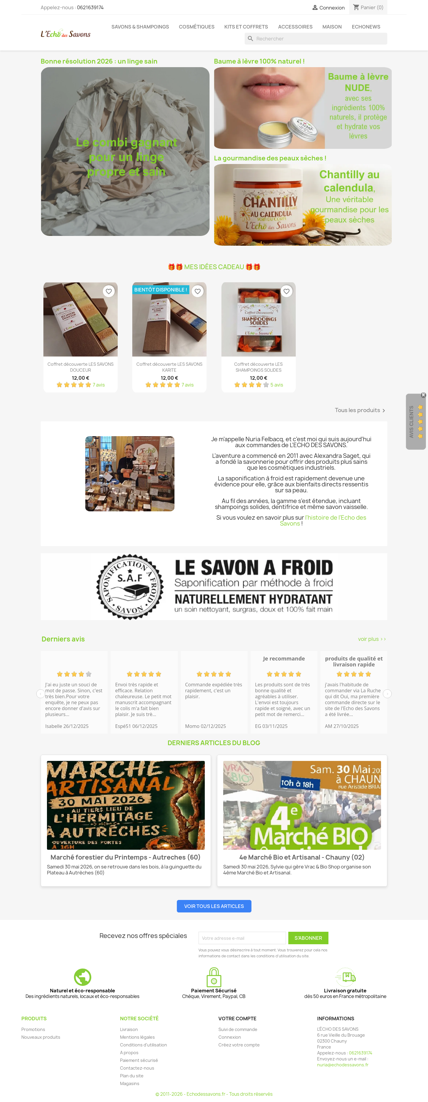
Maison (332, 26)
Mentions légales (137, 1037)
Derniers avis (63, 639)
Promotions (33, 1029)
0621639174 (90, 7)
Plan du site (132, 1076)
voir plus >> (372, 639)
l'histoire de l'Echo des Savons (323, 520)
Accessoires (295, 26)
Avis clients (411, 422)
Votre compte (237, 1018)
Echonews (366, 26)
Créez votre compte (239, 1045)
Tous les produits (361, 410)
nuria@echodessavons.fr (343, 1065)
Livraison (129, 1029)
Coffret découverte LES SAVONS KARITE (169, 367)
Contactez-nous (137, 1068)
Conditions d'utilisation (143, 1045)
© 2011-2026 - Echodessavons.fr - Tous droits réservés (214, 1094)
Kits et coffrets (246, 26)
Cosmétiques (197, 26)
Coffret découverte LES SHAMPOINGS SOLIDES (258, 367)
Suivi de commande (237, 1029)
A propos (129, 1052)
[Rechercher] (316, 39)
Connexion (229, 1037)
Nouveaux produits (40, 1037)
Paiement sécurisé (139, 1060)
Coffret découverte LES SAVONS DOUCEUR (81, 367)
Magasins (129, 1083)
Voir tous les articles (214, 906)
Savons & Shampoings (140, 26)
